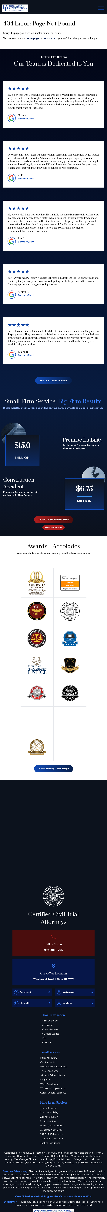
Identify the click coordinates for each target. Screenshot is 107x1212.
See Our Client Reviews (53, 380)
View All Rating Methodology (53, 768)
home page (32, 38)
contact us (49, 38)
